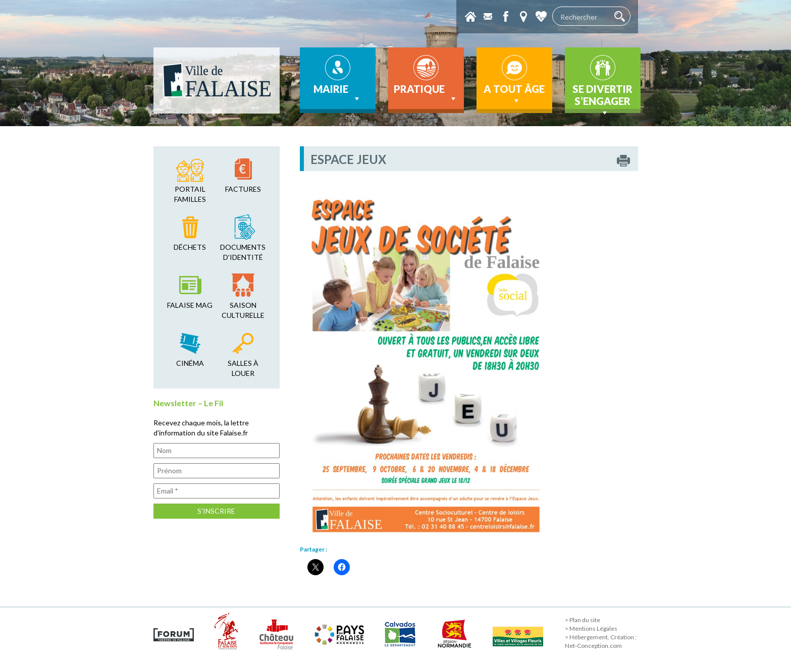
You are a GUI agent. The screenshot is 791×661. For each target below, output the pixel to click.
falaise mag (190, 305)
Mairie (337, 93)
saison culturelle (243, 310)
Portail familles (190, 194)
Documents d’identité (243, 252)
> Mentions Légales (591, 628)
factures (243, 189)
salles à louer (243, 368)
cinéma (190, 363)
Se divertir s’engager (602, 98)
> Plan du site (582, 620)
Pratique (426, 93)
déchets (190, 247)
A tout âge (514, 94)
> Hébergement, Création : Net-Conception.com (601, 641)
